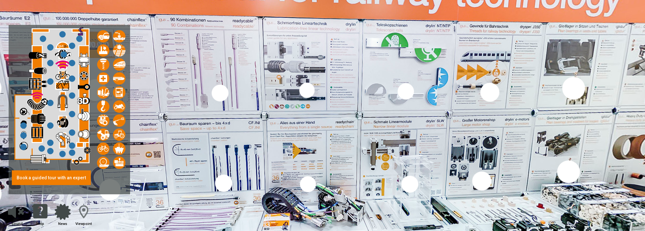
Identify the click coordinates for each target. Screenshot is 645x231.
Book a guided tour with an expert (51, 177)
